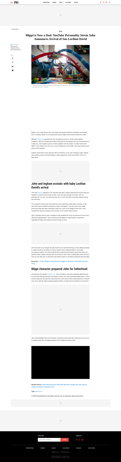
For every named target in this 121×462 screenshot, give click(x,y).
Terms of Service (55, 457)
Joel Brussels (15, 44)
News (60, 31)
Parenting (46, 2)
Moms (54, 2)
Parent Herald (15, 29)
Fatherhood (38, 391)
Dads (60, 2)
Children (68, 2)
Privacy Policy (66, 457)
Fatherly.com (51, 274)
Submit (64, 439)
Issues (76, 2)
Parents (40, 192)
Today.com (40, 139)
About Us (55, 452)
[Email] (13, 70)
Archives (91, 448)
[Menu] (12, 2)
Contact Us (65, 452)
